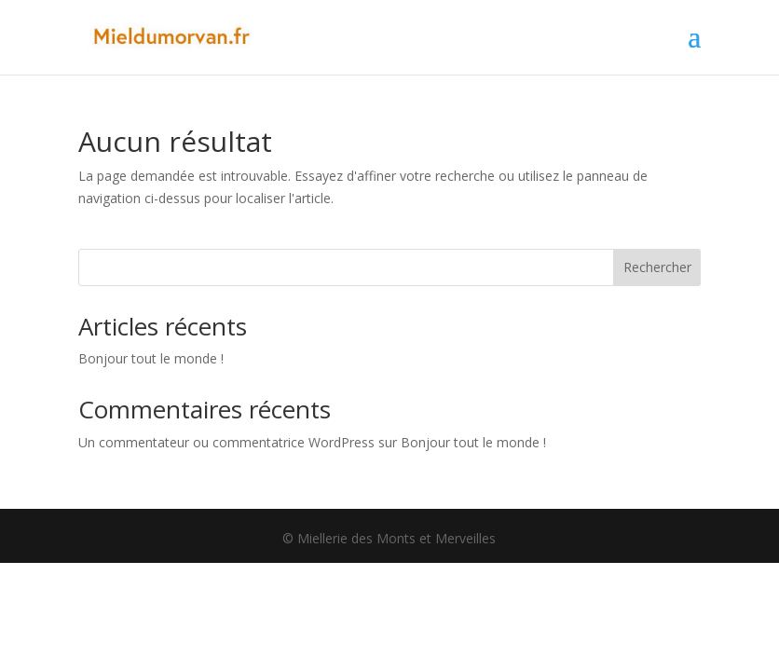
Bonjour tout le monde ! (151, 358)
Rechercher (657, 267)
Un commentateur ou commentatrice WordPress (226, 442)
